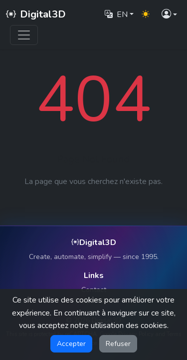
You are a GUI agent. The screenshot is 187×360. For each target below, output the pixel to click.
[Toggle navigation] (24, 35)
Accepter (71, 343)
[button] (169, 15)
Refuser (118, 343)
